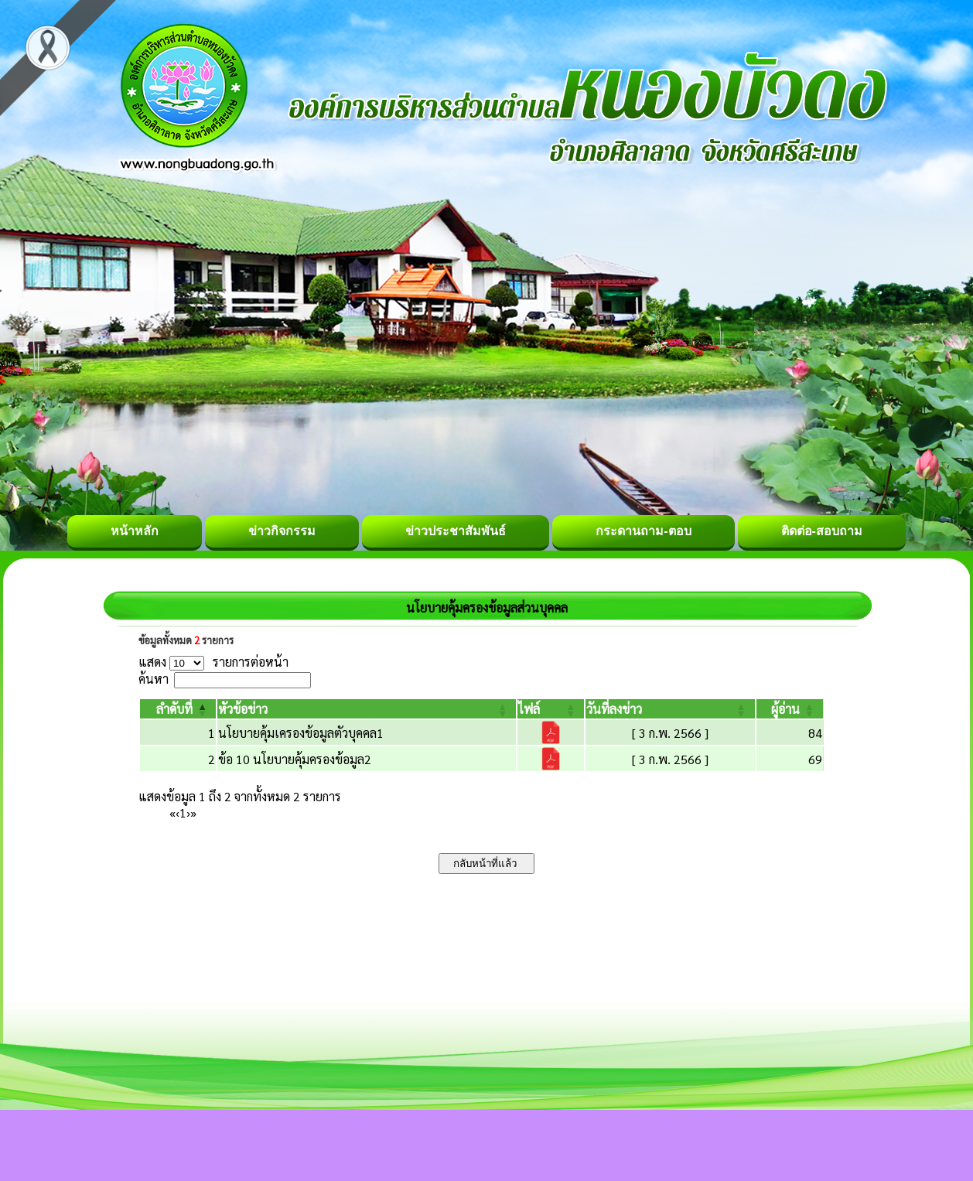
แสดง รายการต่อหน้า (213, 662)
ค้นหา (153, 679)
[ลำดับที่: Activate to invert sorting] (178, 708)
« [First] (172, 812)
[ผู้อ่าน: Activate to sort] (790, 708)
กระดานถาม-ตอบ (643, 531)
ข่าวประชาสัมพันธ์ (455, 531)
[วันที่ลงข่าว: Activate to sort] (670, 708)
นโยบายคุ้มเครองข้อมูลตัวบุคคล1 (301, 733)
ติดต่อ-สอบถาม (821, 531)
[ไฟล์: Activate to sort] (550, 708)
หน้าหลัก (135, 531)
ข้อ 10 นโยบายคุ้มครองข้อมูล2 (294, 759)
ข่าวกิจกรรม (282, 531)
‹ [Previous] (177, 812)
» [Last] (193, 812)
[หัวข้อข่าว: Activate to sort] (366, 708)
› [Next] (188, 812)
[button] (174, 709)
